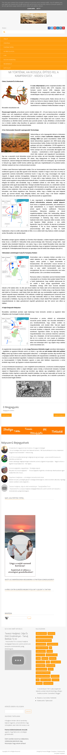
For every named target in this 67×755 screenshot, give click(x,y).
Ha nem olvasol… (9, 51)
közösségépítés (41, 665)
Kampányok (51, 633)
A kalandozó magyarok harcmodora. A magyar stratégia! (27, 448)
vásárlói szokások (45, 680)
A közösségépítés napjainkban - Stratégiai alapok (24, 468)
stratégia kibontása (52, 644)
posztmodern (55, 676)
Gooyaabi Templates (59, 753)
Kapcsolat (7, 68)
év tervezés (55, 680)
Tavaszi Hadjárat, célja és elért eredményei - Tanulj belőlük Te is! (29, 486)
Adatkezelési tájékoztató (44, 701)
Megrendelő (8, 64)
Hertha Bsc (53, 658)
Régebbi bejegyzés (59, 415)
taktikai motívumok (41, 633)
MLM (48, 662)
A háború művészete (42, 647)
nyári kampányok (41, 644)
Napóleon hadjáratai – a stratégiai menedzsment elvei (26, 477)
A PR (5, 55)
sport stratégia (50, 665)
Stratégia (7, 43)
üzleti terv (39, 683)
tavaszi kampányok (41, 669)
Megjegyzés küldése (8, 410)
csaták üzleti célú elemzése (44, 640)
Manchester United (52, 655)
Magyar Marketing (10, 60)
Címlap (6, 39)
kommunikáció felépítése (43, 672)
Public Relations (41, 651)
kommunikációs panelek (43, 676)
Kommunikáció (40, 662)
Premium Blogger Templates (49, 751)
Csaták (38, 658)
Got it (38, 8)
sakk (38, 680)
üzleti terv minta (48, 683)
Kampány (49, 651)
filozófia (51, 669)
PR (50, 647)
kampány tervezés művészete (44, 637)
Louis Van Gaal (40, 655)
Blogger (57, 693)
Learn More (31, 8)
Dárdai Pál (45, 658)
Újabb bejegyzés (6, 415)
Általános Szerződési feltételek (46, 698)
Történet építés (9, 47)
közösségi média (55, 662)
